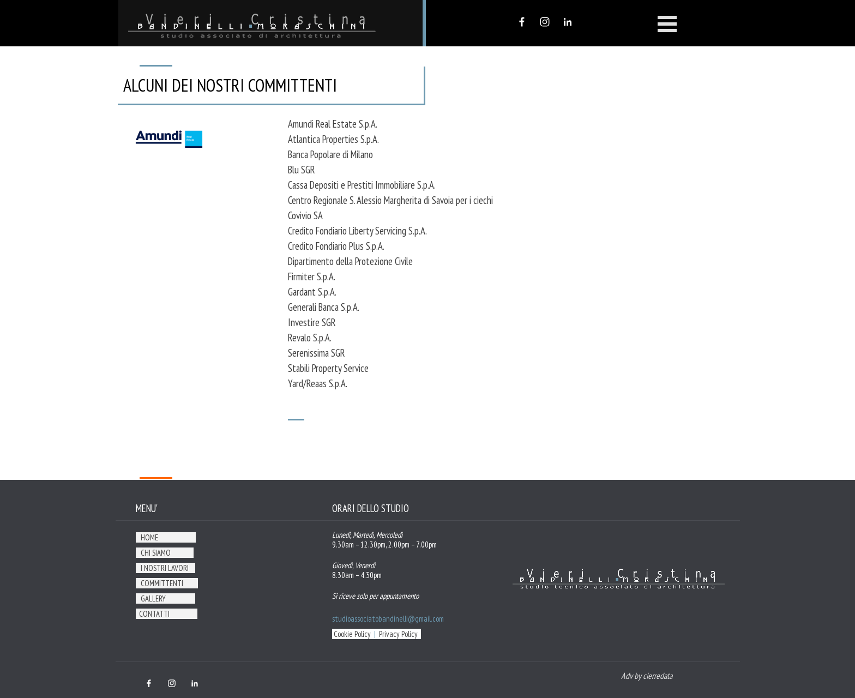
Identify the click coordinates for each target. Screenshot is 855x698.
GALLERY (153, 598)
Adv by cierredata (646, 675)
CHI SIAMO (156, 552)
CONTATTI (154, 614)
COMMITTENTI (162, 583)
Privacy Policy (398, 634)
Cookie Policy (352, 634)
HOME (149, 537)
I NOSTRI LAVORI (165, 568)
